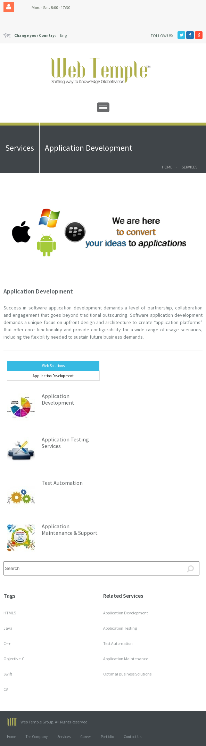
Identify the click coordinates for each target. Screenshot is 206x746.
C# (5, 689)
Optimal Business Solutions (127, 674)
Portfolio (107, 736)
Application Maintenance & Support (70, 529)
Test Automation (62, 482)
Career (85, 736)
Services (189, 166)
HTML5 (9, 612)
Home (167, 166)
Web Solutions (53, 365)
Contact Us (132, 736)
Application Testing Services (65, 442)
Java (8, 628)
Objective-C (13, 658)
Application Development (38, 291)
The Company (37, 736)
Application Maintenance (125, 658)
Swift (7, 674)
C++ (7, 643)
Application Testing (120, 628)
